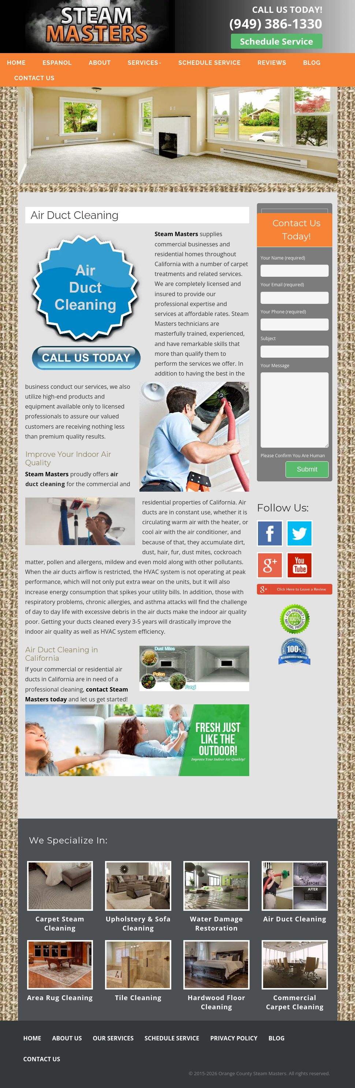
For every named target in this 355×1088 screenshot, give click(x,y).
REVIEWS (272, 62)
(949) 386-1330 (275, 24)
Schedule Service (276, 41)
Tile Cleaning (138, 997)
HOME (16, 62)
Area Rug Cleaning (60, 997)
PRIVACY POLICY (234, 1038)
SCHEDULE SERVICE (210, 62)
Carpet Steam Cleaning (60, 923)
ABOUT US (67, 1038)
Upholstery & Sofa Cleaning (138, 923)
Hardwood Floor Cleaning (217, 1002)
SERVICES (143, 62)
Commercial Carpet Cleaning (295, 1002)
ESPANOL (57, 62)
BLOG (312, 62)
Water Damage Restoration (216, 923)
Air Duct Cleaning (294, 918)
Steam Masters (176, 234)
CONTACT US (34, 78)
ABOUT (100, 62)
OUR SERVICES (113, 1038)
